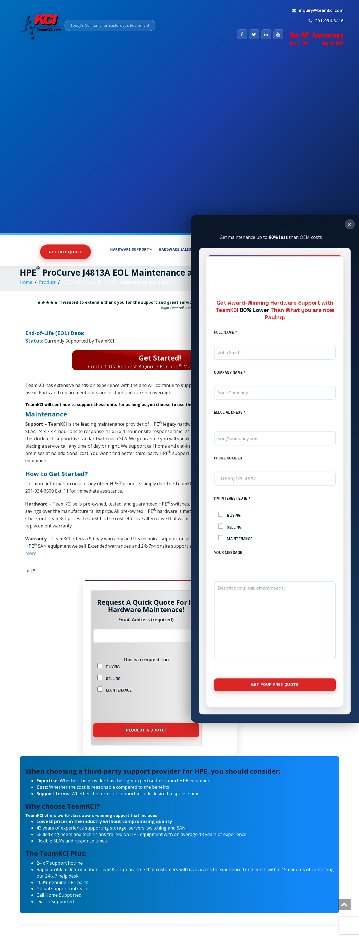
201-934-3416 (329, 20)
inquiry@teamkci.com (321, 10)
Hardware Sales (177, 249)
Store (207, 249)
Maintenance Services (247, 249)
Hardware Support (131, 249)
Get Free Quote (65, 251)
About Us (288, 249)
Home (26, 282)
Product (47, 282)
